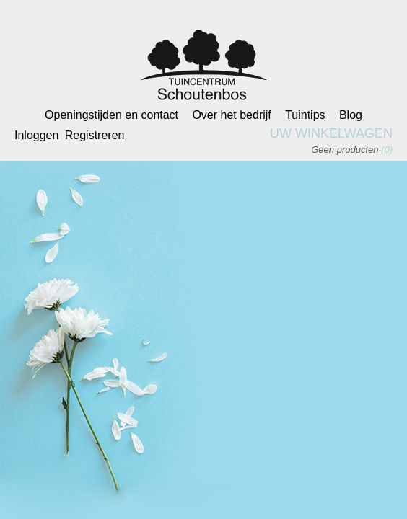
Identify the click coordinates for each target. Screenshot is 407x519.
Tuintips (305, 115)
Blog (350, 115)
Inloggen (36, 135)
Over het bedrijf (231, 115)
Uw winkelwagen (331, 133)
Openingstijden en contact (111, 115)
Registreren (95, 135)
